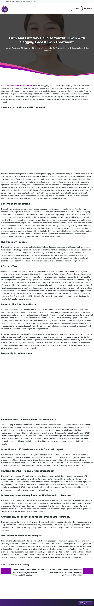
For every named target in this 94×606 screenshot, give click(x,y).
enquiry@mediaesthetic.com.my (24, 539)
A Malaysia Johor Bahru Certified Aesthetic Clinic (20, 1)
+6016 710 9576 (18, 535)
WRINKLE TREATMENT (61, 506)
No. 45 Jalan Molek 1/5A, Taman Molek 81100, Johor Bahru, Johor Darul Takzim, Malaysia (22, 546)
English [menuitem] (84, 603)
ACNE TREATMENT (60, 510)
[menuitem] (85, 602)
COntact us (59, 548)
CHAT (77, 9)
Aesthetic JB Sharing (21, 48)
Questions (77, 568)
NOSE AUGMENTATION (62, 518)
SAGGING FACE (58, 514)
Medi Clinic (19, 568)
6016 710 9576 (66, 536)
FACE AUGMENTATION (61, 498)
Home (7, 48)
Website (86, 568)
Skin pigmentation (61, 502)
